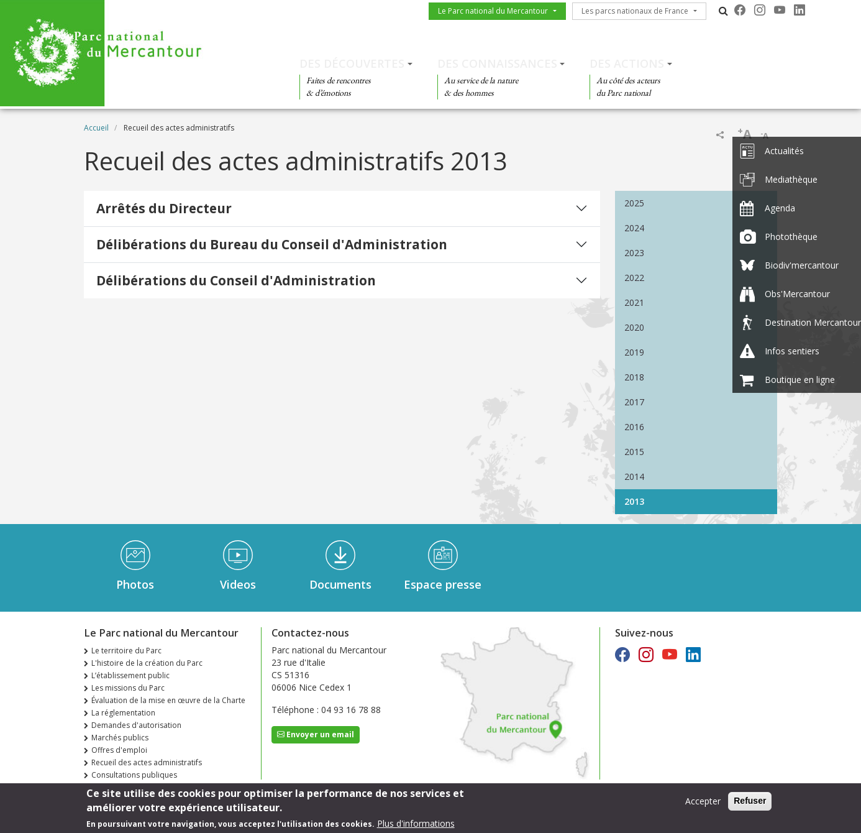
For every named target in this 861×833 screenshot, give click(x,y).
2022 (634, 277)
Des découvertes (351, 63)
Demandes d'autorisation (136, 725)
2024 (634, 228)
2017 (634, 402)
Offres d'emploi (119, 750)
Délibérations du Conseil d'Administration (236, 280)
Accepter (703, 802)
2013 (634, 501)
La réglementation (123, 712)
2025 (634, 203)
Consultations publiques (134, 775)
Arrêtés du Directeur (164, 208)
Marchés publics (119, 737)
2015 (634, 452)
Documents (340, 584)
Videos (238, 584)
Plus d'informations (416, 824)
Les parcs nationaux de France (634, 11)
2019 (634, 352)
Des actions (627, 63)
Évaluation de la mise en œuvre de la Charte (168, 700)
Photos (135, 584)
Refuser (750, 801)
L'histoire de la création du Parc (147, 663)
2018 (634, 377)
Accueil (96, 127)
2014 (634, 476)
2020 (634, 327)
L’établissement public (130, 675)
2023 (634, 253)
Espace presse (442, 584)
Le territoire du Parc (126, 650)
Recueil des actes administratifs (146, 762)
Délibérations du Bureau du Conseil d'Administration (271, 244)
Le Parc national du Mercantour (493, 11)
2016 (634, 427)
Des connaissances (497, 63)
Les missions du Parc (128, 688)
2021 (634, 302)
